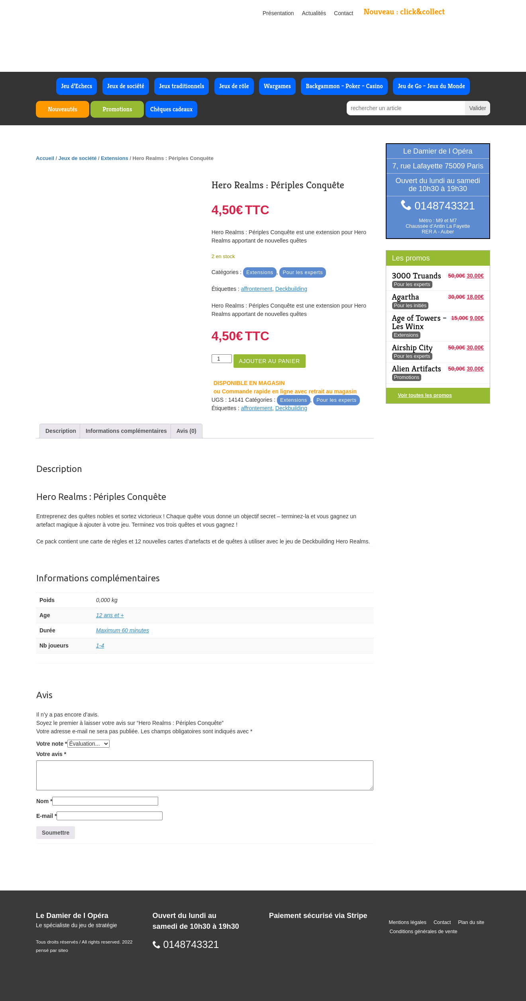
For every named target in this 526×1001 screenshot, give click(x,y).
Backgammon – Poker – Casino (344, 86)
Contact (343, 13)
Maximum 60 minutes (122, 630)
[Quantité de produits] (222, 358)
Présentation (278, 13)
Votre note (51, 743)
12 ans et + (110, 615)
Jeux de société (125, 86)
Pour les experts (303, 272)
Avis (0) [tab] (186, 431)
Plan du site (471, 922)
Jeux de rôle (234, 86)
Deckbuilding (291, 289)
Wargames (277, 86)
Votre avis (51, 754)
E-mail (46, 816)
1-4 (100, 645)
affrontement (256, 289)
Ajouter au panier (269, 361)
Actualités (314, 13)
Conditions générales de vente (423, 931)
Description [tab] (60, 431)
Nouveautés (62, 109)
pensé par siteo (52, 950)
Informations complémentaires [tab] (126, 431)
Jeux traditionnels (181, 86)
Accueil (45, 158)
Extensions (114, 158)
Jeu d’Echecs (76, 86)
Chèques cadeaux (171, 109)
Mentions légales (408, 922)
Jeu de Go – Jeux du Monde (431, 86)
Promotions (117, 109)
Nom (44, 801)
